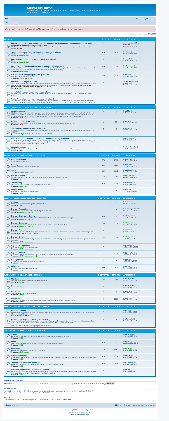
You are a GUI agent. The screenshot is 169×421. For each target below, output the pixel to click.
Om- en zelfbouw (18, 176)
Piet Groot (129, 278)
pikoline (128, 189)
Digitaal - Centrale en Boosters (24, 216)
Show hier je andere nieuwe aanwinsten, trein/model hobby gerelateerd (40, 139)
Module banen (17, 190)
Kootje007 (129, 175)
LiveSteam (15, 267)
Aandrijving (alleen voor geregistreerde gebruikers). (25, 198)
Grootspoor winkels (19, 356)
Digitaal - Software (18, 253)
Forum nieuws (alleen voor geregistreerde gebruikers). (33, 59)
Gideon (26, 55)
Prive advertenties (18, 311)
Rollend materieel (18, 159)
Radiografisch (17, 260)
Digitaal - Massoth (18, 230)
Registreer (19, 380)
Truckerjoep (130, 362)
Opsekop (129, 245)
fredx (127, 121)
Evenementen (17, 349)
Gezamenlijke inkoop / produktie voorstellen (29, 319)
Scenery (14, 165)
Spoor (13, 170)
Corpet (128, 83)
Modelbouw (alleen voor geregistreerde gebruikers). (25, 155)
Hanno (128, 52)
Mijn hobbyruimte (18, 147)
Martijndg (129, 138)
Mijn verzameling (18, 111)
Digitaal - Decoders (19, 223)
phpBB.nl (87, 412)
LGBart (128, 111)
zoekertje (129, 164)
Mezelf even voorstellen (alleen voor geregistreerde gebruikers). (37, 66)
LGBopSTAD (130, 170)
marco (21, 193)
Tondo (128, 202)
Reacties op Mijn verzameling (23, 121)
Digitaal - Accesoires (19, 209)
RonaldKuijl (130, 319)
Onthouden (101, 383)
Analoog (14, 202)
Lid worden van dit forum (131, 43)
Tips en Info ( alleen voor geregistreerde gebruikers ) (25, 331)
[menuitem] (7, 18)
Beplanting (15, 291)
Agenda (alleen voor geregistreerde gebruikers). (31, 92)
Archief (14, 335)
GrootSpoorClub (131, 147)
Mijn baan (15, 279)
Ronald (128, 355)
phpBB (73, 410)
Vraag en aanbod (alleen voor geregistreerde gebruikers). (27, 306)
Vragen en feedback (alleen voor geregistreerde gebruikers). (36, 52)
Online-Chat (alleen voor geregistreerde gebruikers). (32, 99)
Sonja (36, 233)
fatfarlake (22, 135)
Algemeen (8, 39)
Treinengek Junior (132, 209)
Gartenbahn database (130, 81)
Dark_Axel (129, 66)
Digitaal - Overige (18, 237)
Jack (26, 71)
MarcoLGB (67, 400)
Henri (128, 259)
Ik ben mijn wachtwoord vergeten (84, 383)
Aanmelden (8, 380)
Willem (21, 78)
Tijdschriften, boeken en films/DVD (25, 363)
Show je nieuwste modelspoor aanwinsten (28, 128)
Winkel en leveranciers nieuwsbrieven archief (30, 370)
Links (13, 342)
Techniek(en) (16, 183)
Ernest (128, 266)
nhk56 (21, 55)
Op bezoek (15, 298)
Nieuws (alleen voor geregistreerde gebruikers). (31, 75)
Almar (128, 128)
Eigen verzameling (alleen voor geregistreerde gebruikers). (27, 107)
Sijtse (128, 74)
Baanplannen (16, 286)
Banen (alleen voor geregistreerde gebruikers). (23, 275)
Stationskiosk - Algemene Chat (24, 82)
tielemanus (129, 182)
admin (21, 48)
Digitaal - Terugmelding (20, 246)
